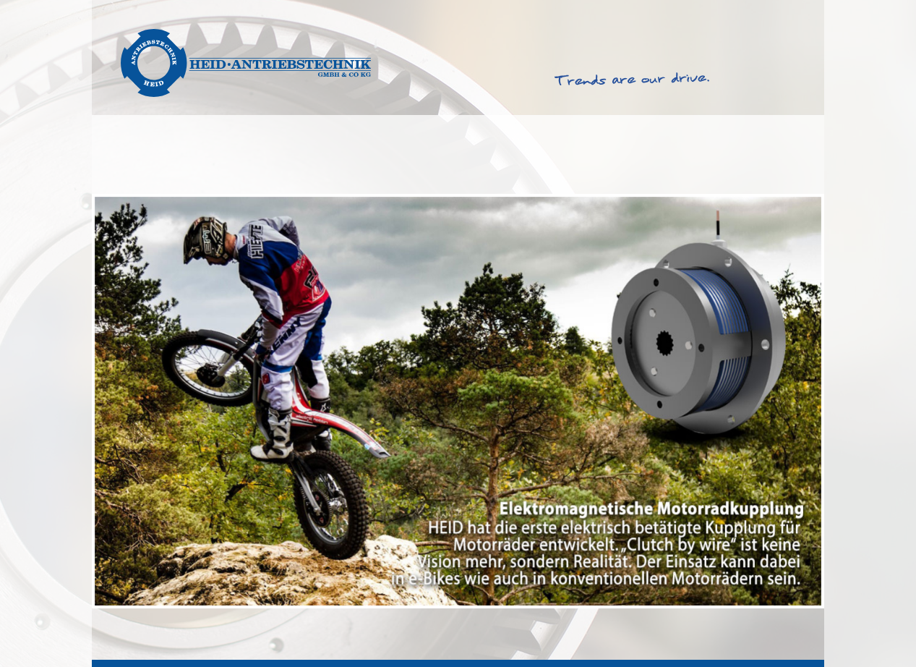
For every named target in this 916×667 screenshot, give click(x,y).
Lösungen (159, 154)
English (740, 13)
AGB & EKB (641, 633)
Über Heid (649, 154)
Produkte (277, 154)
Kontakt (763, 154)
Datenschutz (778, 633)
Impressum (708, 633)
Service (537, 154)
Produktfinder (410, 154)
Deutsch (789, 13)
